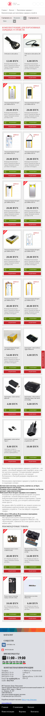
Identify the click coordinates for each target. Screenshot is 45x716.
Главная (4, 10)
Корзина (22, 712)
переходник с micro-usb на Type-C (11, 440)
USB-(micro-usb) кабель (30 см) (32, 54)
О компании (18, 707)
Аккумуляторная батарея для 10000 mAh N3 (11, 152)
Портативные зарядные (24, 10)
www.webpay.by (7, 703)
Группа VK (11, 644)
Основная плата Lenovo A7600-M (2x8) (11, 549)
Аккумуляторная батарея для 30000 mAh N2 (11, 299)
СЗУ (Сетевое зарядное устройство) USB (31, 440)
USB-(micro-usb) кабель (11, 54)
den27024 (10, 680)
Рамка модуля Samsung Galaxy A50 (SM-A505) (11, 596)
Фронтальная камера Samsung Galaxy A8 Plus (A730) (31, 550)
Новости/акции (8, 712)
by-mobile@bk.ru (13, 679)
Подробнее (12, 77)
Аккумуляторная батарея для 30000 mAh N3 (32, 299)
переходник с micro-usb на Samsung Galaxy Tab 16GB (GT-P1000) (32, 398)
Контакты (35, 712)
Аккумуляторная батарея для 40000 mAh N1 (11, 348)
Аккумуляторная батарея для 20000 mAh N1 (32, 201)
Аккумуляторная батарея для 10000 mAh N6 (11, 201)
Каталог (11, 10)
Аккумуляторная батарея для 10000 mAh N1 (11, 103)
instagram (9, 649)
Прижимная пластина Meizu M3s (31, 596)
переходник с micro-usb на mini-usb (11, 397)
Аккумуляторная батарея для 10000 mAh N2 (32, 103)
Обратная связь (43, 359)
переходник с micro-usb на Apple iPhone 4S (32, 348)
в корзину (10, 74)
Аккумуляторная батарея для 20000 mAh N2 (11, 250)
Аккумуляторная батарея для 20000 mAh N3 (32, 250)
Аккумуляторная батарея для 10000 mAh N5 (32, 152)
